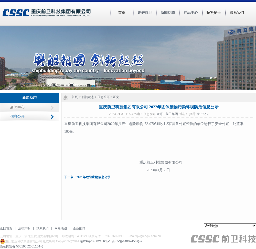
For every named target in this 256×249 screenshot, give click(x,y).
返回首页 (6, 228)
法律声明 (24, 228)
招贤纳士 (214, 13)
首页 (121, 13)
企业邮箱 (79, 228)
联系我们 (237, 13)
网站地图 (61, 228)
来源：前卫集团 (167, 114)
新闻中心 (17, 107)
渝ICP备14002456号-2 (127, 241)
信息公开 (17, 116)
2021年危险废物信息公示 (93, 177)
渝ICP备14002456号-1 (95, 241)
